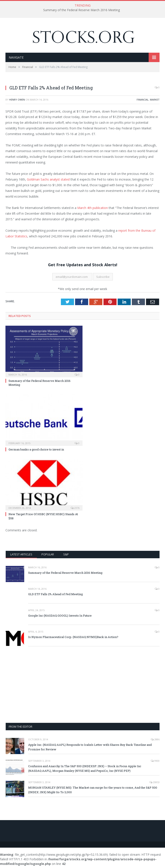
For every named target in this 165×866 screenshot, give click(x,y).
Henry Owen (17, 99)
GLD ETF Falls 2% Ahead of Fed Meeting (55, 594)
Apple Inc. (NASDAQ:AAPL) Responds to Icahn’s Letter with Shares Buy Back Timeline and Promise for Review (90, 747)
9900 (155, 760)
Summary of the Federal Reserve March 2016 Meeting (81, 10)
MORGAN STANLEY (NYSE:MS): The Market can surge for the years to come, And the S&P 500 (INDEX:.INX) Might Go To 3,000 (92, 790)
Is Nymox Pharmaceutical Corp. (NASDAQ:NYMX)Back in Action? (73, 637)
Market (155, 99)
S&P (66, 554)
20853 (155, 782)
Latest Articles (21, 554)
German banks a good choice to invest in (36, 449)
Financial (143, 99)
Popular (47, 554)
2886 (155, 739)
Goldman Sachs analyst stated (48, 179)
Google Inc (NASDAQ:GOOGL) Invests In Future (60, 615)
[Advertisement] (83, 684)
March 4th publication (92, 208)
